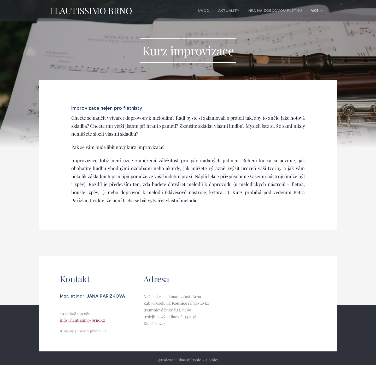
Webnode (194, 359)
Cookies (212, 359)
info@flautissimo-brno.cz (82, 320)
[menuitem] (162, 10)
